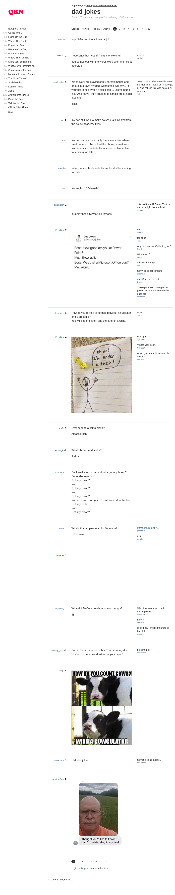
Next (10, 112)
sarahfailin (59, 205)
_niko (139, 94)
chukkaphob (142, 210)
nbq (138, 266)
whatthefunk (58, 779)
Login (74, 868)
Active (106, 28)
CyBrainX (141, 340)
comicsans (141, 653)
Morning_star (57, 650)
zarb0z (61, 428)
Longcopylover (143, 614)
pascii (63, 140)
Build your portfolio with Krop (101, 5)
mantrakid (141, 297)
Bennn (139, 257)
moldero (140, 623)
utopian (140, 233)
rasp (62, 120)
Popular (96, 28)
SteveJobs (59, 760)
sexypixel (62, 168)
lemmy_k (59, 313)
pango (139, 634)
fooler (61, 528)
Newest (85, 28)
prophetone (141, 274)
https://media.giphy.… (148, 528)
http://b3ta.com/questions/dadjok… (91, 39)
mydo (139, 58)
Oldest (75, 28)
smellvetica (61, 39)
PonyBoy (59, 230)
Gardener (59, 555)
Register (85, 868)
